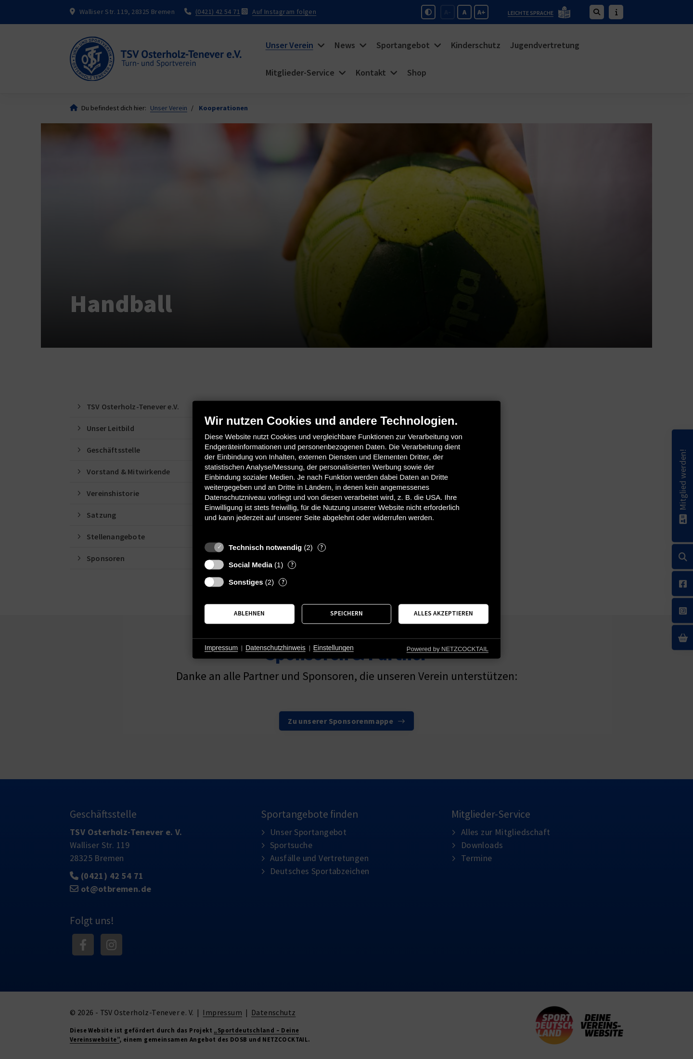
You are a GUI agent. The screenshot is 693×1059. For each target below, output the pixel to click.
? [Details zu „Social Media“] (292, 565)
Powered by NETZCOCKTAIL (447, 649)
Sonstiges (246, 582)
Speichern (346, 614)
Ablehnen (249, 614)
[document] (346, 475)
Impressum (221, 648)
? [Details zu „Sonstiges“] (283, 582)
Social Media (250, 565)
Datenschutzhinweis (275, 648)
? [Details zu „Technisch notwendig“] (321, 547)
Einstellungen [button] (333, 648)
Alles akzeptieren (443, 614)
